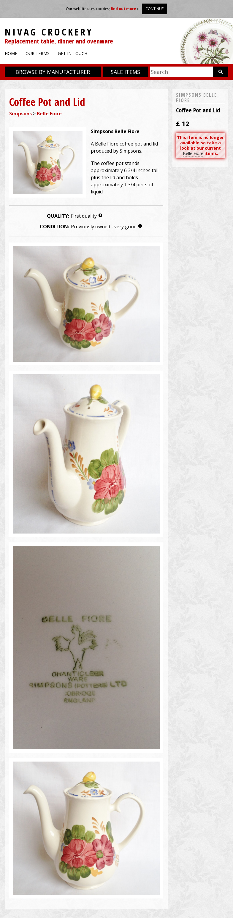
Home (11, 53)
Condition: (54, 226)
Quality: (58, 216)
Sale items (125, 71)
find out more (123, 8)
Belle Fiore (49, 113)
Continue (154, 8)
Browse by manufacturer (52, 71)
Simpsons (20, 113)
